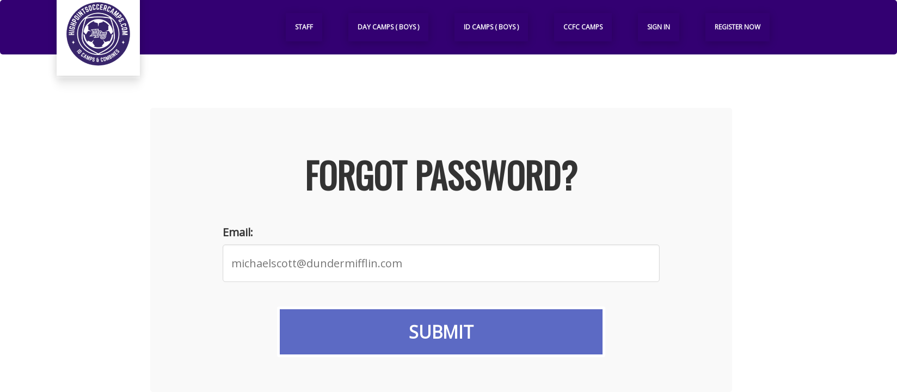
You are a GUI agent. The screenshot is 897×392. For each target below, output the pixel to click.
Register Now (737, 27)
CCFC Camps (583, 27)
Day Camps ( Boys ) (388, 27)
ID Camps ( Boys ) (491, 27)
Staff (304, 27)
